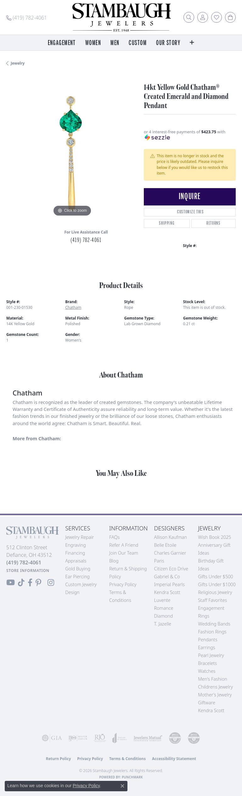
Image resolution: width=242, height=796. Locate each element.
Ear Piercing (77, 577)
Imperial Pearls (169, 584)
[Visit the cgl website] (194, 738)
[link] (26, 17)
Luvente (162, 600)
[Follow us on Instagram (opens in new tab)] (51, 582)
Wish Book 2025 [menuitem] (214, 537)
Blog (114, 561)
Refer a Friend (123, 545)
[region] (72, 152)
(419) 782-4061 (85, 240)
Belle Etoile (165, 545)
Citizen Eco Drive (171, 569)
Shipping (166, 223)
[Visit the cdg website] (175, 738)
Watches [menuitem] (206, 671)
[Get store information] (27, 570)
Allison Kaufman (170, 537)
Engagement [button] (62, 43)
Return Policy (58, 758)
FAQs (114, 537)
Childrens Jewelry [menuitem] (215, 687)
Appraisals (75, 561)
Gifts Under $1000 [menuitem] (217, 584)
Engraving (75, 545)
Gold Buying (77, 569)
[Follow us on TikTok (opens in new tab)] (21, 582)
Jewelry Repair (79, 537)
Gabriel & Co (167, 577)
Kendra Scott (167, 592)
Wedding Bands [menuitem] (214, 624)
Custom (138, 43)
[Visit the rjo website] (99, 738)
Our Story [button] (168, 43)
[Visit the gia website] (52, 738)
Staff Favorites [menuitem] (212, 600)
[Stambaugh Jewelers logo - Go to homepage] (121, 17)
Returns (213, 223)
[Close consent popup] (122, 786)
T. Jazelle (162, 624)
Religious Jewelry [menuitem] (215, 592)
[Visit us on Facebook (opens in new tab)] (30, 582)
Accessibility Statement (174, 758)
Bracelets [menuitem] (207, 663)
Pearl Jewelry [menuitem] (211, 655)
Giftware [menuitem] (206, 703)
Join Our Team (123, 553)
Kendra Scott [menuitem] (211, 710)
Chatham (73, 307)
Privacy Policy (123, 584)
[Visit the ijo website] (77, 738)
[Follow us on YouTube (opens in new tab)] (10, 582)
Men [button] (114, 43)
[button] (188, 17)
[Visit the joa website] (119, 738)
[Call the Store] (23, 562)
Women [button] (93, 43)
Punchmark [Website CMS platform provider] (132, 777)
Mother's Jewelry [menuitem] (215, 695)
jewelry (18, 63)
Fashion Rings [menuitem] (212, 632)
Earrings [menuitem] (206, 647)
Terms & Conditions (127, 758)
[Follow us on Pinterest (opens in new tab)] (38, 582)
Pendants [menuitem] (207, 640)
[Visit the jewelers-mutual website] (147, 738)
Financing (75, 553)
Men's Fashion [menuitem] (212, 679)
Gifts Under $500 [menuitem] (215, 577)
